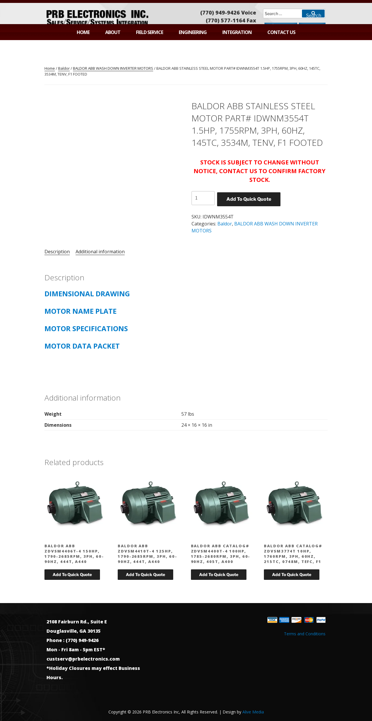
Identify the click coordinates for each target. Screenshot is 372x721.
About (112, 32)
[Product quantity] (203, 198)
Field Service (149, 32)
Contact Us (281, 32)
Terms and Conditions (305, 633)
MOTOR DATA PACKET (82, 346)
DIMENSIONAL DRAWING (87, 293)
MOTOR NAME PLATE (80, 311)
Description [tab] (57, 251)
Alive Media (253, 712)
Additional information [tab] (100, 251)
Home (83, 32)
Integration (237, 32)
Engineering (193, 32)
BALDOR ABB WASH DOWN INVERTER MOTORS (113, 68)
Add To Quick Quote (248, 199)
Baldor (64, 68)
